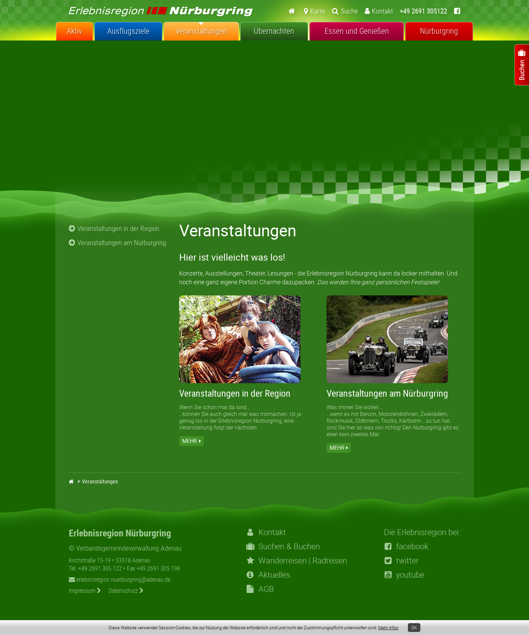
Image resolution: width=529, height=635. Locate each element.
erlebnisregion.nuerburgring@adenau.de (119, 579)
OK (414, 628)
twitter (401, 560)
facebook (406, 546)
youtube (404, 575)
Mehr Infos (388, 628)
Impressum (85, 590)
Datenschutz (126, 590)
